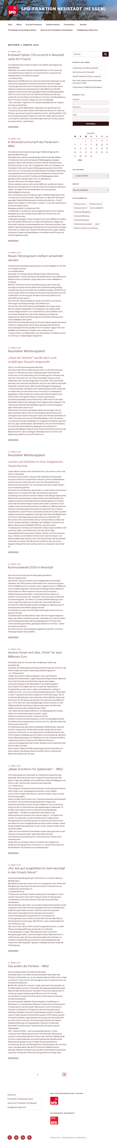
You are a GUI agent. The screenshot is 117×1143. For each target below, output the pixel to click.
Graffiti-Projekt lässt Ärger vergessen (87, 76)
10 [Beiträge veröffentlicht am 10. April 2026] (97, 144)
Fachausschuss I (80, 204)
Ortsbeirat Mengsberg (82, 212)
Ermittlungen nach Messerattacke (85, 68)
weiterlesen (13, 127)
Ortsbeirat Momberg (81, 216)
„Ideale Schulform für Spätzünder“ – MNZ (35, 769)
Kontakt (83, 25)
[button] (16, 1137)
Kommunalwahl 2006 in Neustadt (30, 567)
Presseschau (70, 25)
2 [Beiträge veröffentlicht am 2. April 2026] (91, 141)
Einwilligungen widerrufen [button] (87, 30)
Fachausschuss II (95, 204)
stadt (97, 224)
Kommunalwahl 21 (96, 208)
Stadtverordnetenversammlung (86, 228)
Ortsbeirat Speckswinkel (83, 224)
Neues (19, 25)
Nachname (77, 107)
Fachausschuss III (80, 208)
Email (75, 115)
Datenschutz (55, 1138)
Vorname (76, 99)
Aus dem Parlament (34, 25)
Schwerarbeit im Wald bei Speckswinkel (87, 87)
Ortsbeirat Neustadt (81, 220)
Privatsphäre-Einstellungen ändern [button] (22, 30)
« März (80, 160)
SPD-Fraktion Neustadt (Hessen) (63, 8)
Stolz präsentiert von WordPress (74, 1138)
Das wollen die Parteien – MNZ (28, 966)
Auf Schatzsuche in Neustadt (83, 72)
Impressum (11, 1095)
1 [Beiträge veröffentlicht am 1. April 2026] (85, 141)
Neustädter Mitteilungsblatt (26, 351)
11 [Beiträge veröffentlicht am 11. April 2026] (102, 144)
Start (10, 25)
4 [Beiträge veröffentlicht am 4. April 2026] (102, 141)
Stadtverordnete (53, 25)
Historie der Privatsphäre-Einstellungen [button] (57, 30)
